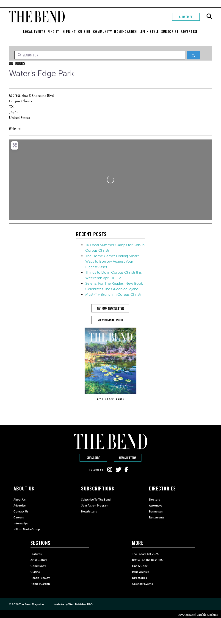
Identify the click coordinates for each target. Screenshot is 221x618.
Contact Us (21, 511)
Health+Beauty (40, 577)
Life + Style (149, 31)
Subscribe (186, 16)
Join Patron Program (94, 505)
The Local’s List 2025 (145, 554)
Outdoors (17, 63)
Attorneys (155, 505)
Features (35, 554)
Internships (21, 523)
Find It (53, 31)
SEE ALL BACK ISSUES (110, 399)
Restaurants (156, 517)
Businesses (156, 511)
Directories (139, 577)
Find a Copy (139, 566)
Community (102, 31)
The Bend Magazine (31, 604)
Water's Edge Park (41, 73)
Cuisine (84, 31)
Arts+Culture (38, 560)
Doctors (154, 499)
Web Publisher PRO (80, 604)
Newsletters (127, 457)
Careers (19, 517)
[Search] (193, 55)
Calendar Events (142, 583)
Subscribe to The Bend (95, 499)
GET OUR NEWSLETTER (110, 308)
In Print (69, 31)
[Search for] (99, 55)
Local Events (34, 31)
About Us (19, 499)
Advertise (189, 31)
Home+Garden (125, 31)
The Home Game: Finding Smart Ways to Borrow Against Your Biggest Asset (112, 261)
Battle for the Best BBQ (147, 560)
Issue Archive (140, 571)
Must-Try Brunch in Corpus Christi (113, 294)
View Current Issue (110, 320)
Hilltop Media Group (27, 529)
